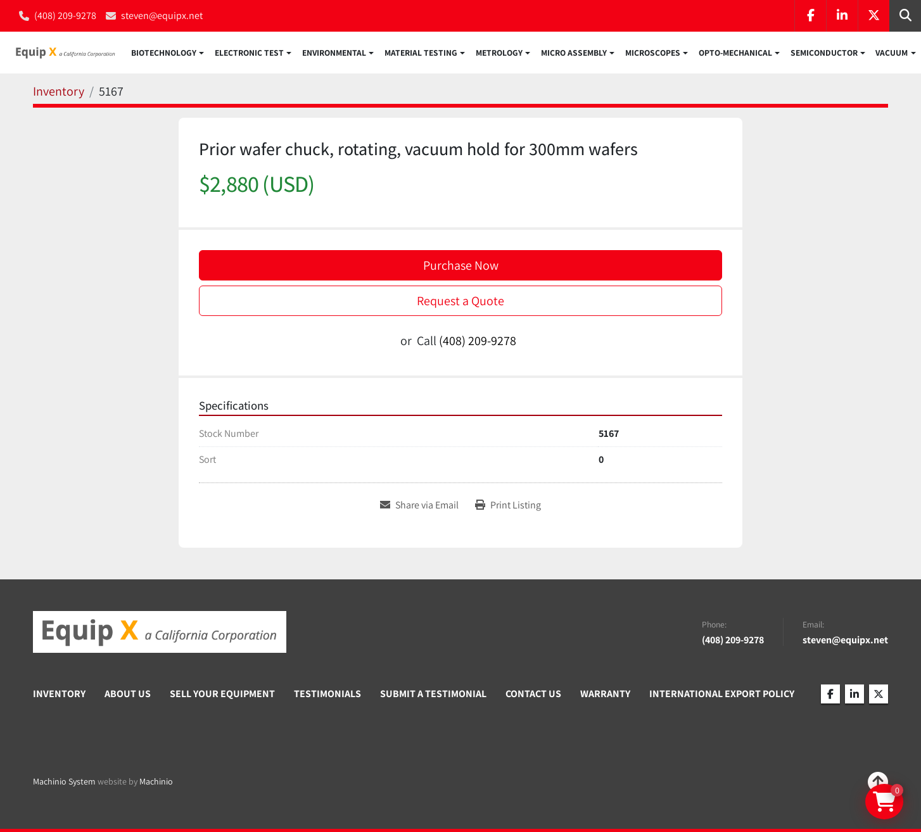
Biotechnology (163, 53)
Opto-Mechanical (735, 53)
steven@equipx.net (162, 15)
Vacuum (891, 53)
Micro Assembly (574, 53)
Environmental (334, 53)
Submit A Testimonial (433, 693)
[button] (167, 53)
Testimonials (327, 693)
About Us (128, 693)
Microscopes (652, 53)
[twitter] (873, 16)
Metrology (499, 53)
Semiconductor (824, 53)
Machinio (156, 781)
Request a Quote (460, 301)
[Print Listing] (508, 507)
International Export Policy (721, 693)
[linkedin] (842, 16)
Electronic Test (249, 53)
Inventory (59, 693)
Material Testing (420, 53)
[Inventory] (58, 92)
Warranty (605, 693)
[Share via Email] (419, 507)
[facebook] (810, 16)
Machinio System (64, 781)
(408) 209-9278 (65, 15)
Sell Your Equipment (222, 693)
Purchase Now (461, 266)
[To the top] (878, 782)
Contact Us (533, 693)
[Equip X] (159, 632)
